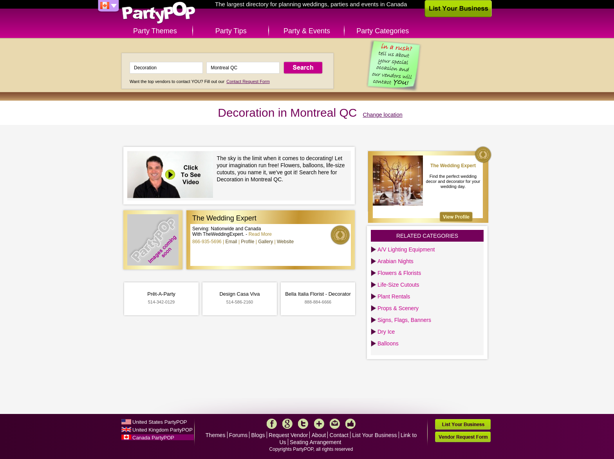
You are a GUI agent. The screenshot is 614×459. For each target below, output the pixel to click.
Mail (335, 424)
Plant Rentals (393, 296)
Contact (339, 435)
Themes (216, 435)
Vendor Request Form (463, 437)
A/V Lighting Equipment (406, 249)
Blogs (258, 435)
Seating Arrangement (315, 442)
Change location (383, 115)
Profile (247, 241)
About (319, 435)
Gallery (265, 241)
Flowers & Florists (399, 273)
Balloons (388, 343)
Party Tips (231, 31)
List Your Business (374, 435)
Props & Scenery (398, 308)
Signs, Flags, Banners (404, 320)
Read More (260, 234)
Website (285, 241)
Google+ (287, 424)
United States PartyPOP (159, 422)
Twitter (303, 424)
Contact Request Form (248, 81)
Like (350, 424)
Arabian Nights (395, 261)
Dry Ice (386, 332)
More (319, 424)
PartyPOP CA (158, 13)
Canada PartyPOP (153, 438)
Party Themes (155, 31)
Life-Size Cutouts (398, 285)
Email (231, 241)
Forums (238, 435)
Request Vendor (288, 435)
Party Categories (382, 31)
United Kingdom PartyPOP (162, 430)
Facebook (272, 424)
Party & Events (307, 31)
